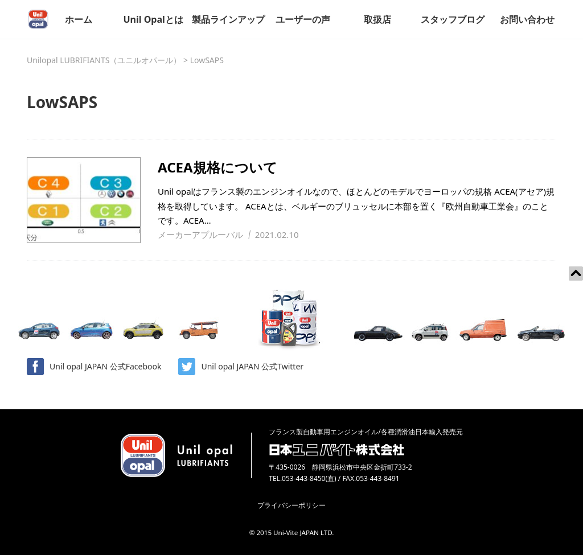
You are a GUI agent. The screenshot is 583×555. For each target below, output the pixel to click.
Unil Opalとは (153, 19)
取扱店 (377, 19)
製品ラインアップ (228, 19)
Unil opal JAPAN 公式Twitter (240, 366)
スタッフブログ (453, 19)
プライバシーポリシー (291, 505)
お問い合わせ (527, 19)
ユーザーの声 (303, 19)
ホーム (78, 19)
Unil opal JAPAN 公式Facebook (94, 366)
